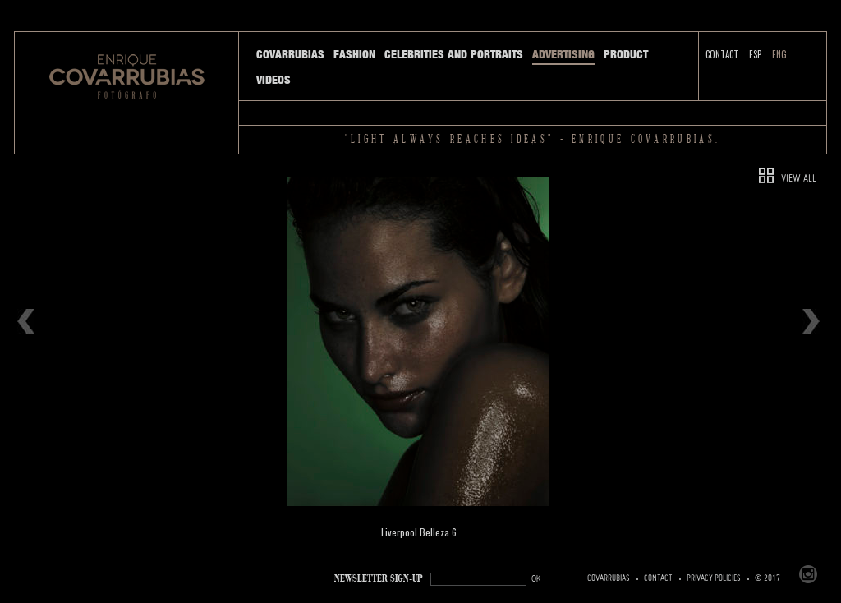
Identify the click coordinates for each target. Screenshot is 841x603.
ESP (755, 54)
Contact (721, 54)
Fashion (354, 54)
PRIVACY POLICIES (714, 578)
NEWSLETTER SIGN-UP (378, 578)
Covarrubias (290, 54)
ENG (779, 54)
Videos (273, 79)
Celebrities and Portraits (453, 54)
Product (626, 54)
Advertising (563, 54)
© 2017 (767, 578)
